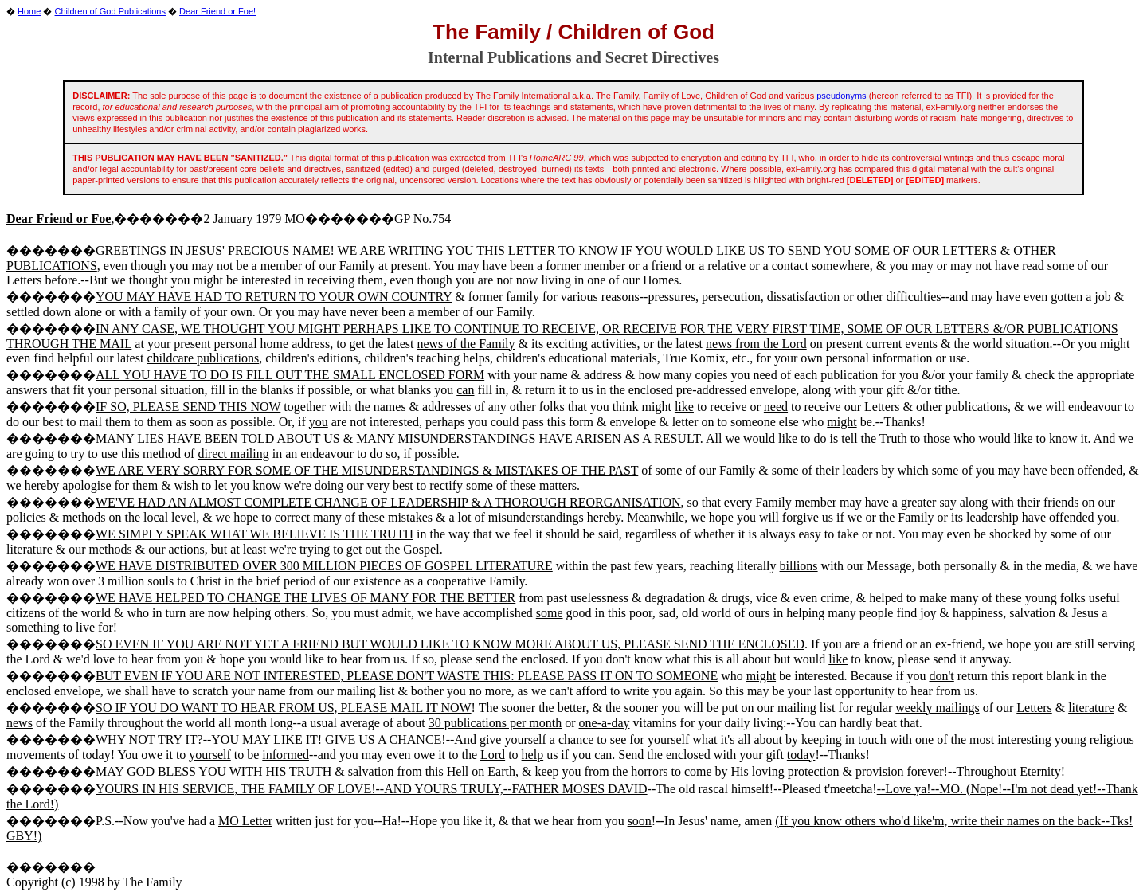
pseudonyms (841, 95)
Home (29, 11)
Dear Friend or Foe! (217, 11)
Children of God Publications (110, 11)
